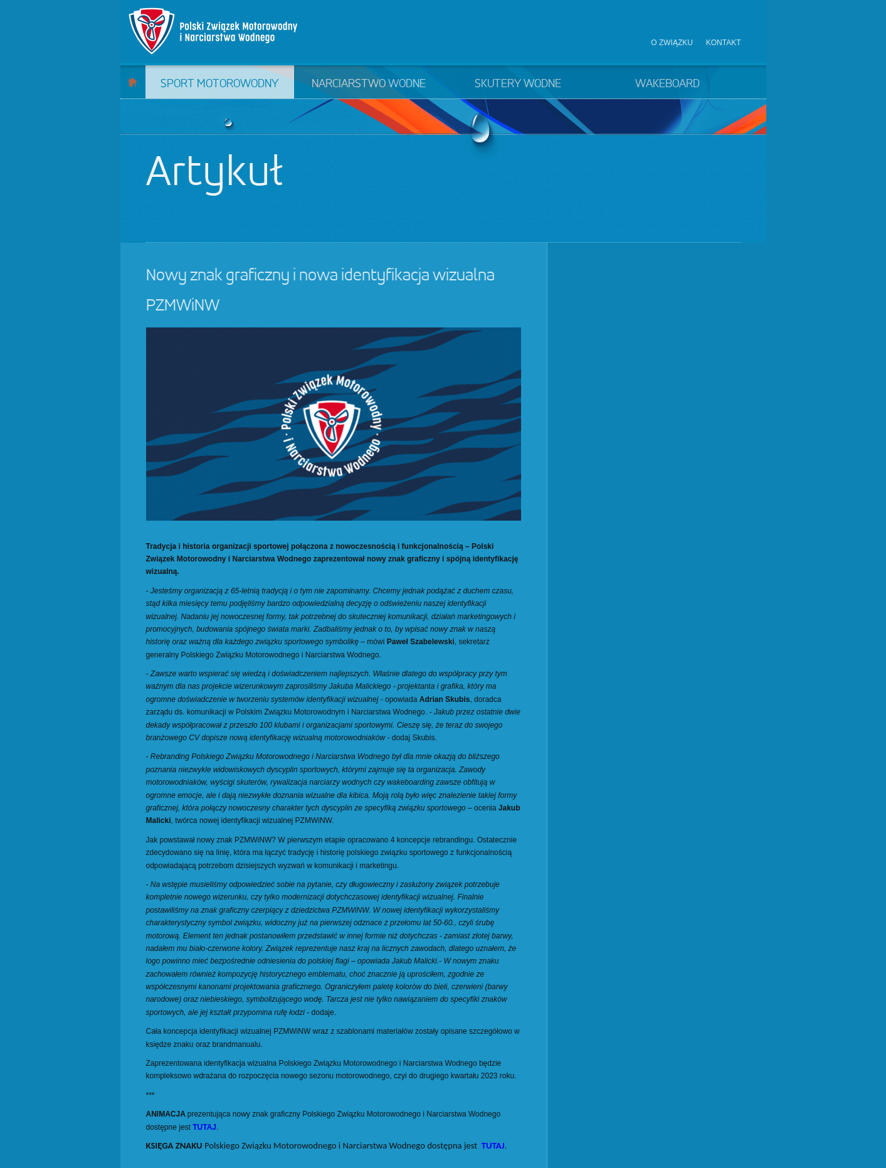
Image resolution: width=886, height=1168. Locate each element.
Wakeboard (667, 84)
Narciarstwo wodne (369, 84)
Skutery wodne (518, 84)
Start (132, 81)
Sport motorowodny (219, 84)
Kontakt (723, 42)
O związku (672, 42)
